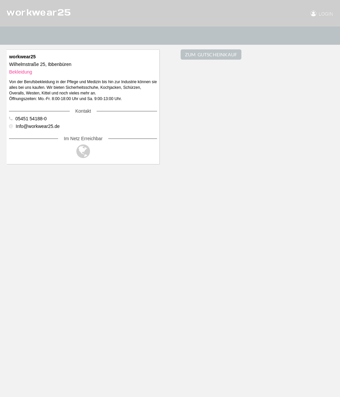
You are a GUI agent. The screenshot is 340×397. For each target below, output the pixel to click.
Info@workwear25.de (34, 126)
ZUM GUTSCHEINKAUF (211, 54)
